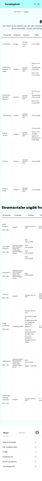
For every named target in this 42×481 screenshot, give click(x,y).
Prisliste (26, 11)
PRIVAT (6, 433)
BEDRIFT (22, 433)
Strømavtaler (17, 11)
